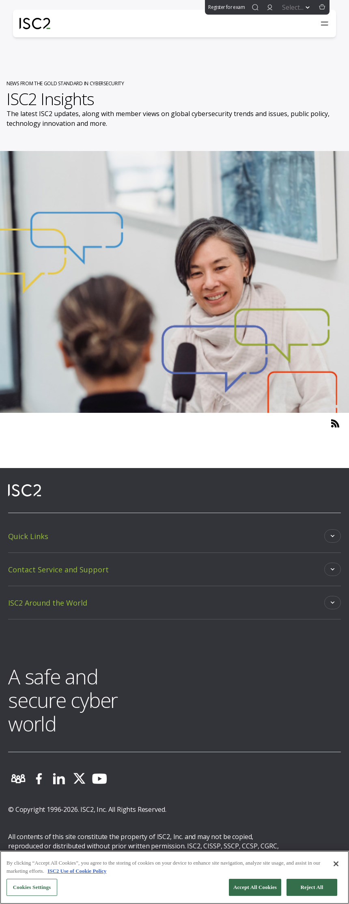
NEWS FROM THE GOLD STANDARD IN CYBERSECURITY (65, 83)
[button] (322, 7)
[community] (18, 778)
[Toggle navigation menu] (325, 23)
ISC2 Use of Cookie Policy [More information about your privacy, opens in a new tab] (76, 871)
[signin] (270, 7)
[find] (255, 7)
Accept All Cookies (255, 887)
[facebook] (38, 778)
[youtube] (99, 778)
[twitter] (79, 778)
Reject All (312, 887)
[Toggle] (174, 536)
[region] (174, 877)
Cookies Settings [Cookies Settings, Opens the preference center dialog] (32, 887)
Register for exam (226, 7)
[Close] (336, 864)
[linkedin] (59, 778)
